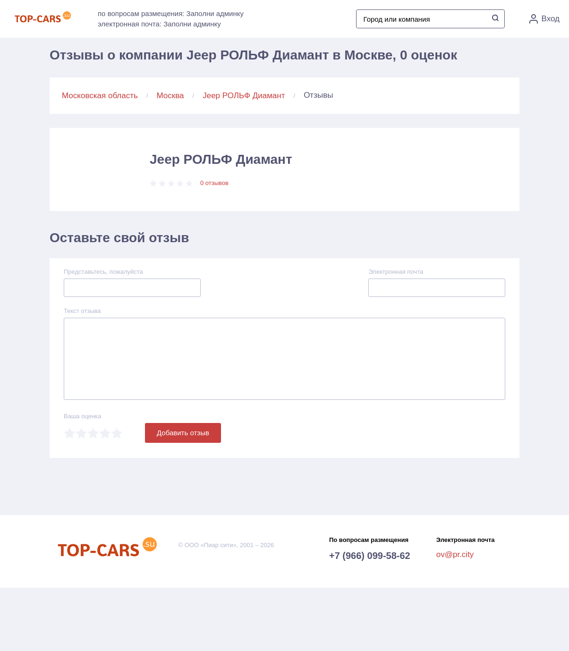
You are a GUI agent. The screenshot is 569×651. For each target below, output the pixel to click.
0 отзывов (214, 182)
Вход (544, 19)
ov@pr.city (455, 554)
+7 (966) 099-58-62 (369, 555)
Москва (170, 95)
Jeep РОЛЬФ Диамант (244, 95)
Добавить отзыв (183, 433)
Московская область (100, 95)
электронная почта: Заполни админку (159, 24)
